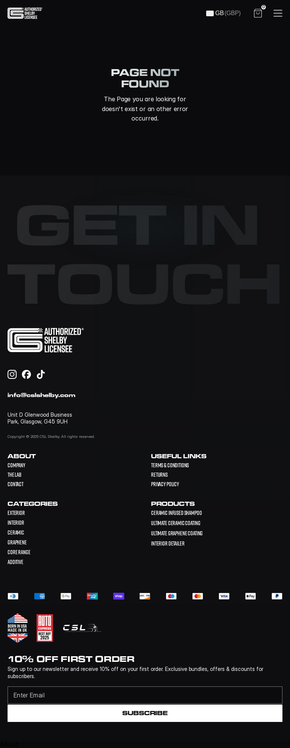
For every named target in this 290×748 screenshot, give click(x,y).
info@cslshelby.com (42, 395)
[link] (176, 512)
